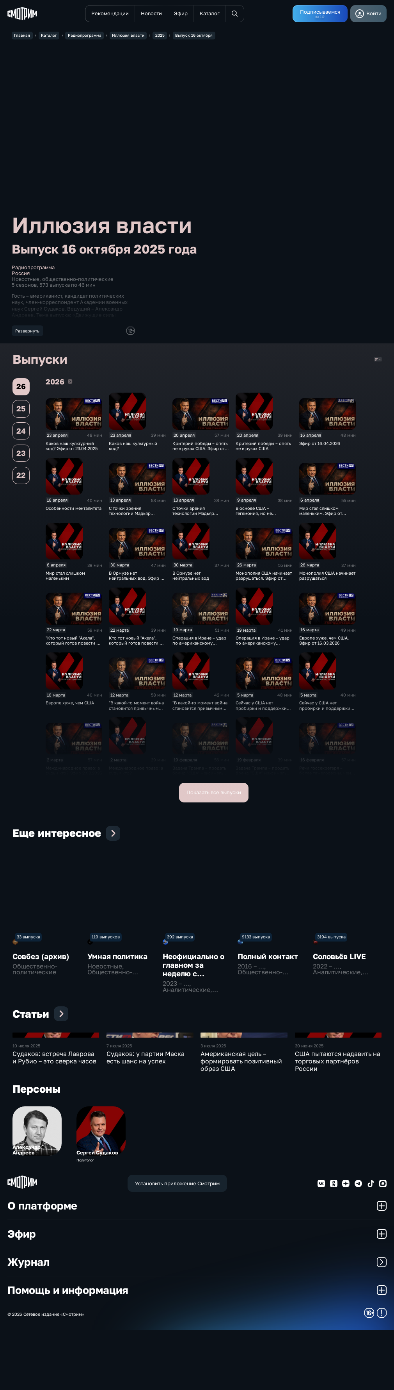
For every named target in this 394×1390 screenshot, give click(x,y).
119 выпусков (106, 939)
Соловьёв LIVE (339, 958)
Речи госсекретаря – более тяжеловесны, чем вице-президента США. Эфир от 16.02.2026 (325, 778)
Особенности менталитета (73, 510)
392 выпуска (180, 939)
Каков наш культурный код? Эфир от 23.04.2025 (72, 448)
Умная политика (117, 958)
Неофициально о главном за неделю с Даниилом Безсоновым (193, 975)
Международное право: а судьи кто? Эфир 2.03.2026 (74, 773)
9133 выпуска (256, 939)
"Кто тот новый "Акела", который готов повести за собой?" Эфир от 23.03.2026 (73, 648)
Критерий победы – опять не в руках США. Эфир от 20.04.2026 (200, 451)
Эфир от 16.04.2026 (319, 445)
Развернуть (27, 330)
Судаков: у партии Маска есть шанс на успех (145, 1117)
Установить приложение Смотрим (177, 1243)
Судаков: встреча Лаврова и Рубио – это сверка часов (54, 1117)
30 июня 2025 (309, 1105)
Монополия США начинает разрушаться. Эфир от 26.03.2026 (264, 580)
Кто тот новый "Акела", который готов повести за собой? (136, 646)
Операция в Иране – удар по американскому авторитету (262, 646)
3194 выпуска (331, 939)
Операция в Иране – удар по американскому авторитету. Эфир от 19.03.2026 (199, 648)
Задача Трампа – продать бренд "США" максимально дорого (264, 775)
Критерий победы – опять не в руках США (263, 448)
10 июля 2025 (26, 1105)
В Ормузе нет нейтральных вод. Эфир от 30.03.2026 (137, 580)
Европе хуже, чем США (70, 705)
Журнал (197, 1322)
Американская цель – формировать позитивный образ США (241, 1121)
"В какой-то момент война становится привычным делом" (199, 710)
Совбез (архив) (40, 958)
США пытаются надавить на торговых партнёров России (337, 1121)
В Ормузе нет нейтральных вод (190, 578)
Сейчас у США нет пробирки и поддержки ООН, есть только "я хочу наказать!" (325, 713)
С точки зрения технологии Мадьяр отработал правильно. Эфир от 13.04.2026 (132, 518)
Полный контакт (268, 958)
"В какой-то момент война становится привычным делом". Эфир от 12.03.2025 (136, 713)
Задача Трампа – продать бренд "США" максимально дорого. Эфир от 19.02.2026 (200, 778)
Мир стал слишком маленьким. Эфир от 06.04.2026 (320, 515)
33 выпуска (28, 939)
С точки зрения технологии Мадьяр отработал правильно (195, 515)
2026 (70, 383)
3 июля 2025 (213, 1105)
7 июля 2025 (119, 1105)
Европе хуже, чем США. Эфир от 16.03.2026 (324, 643)
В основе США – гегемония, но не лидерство (254, 515)
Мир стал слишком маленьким (65, 578)
